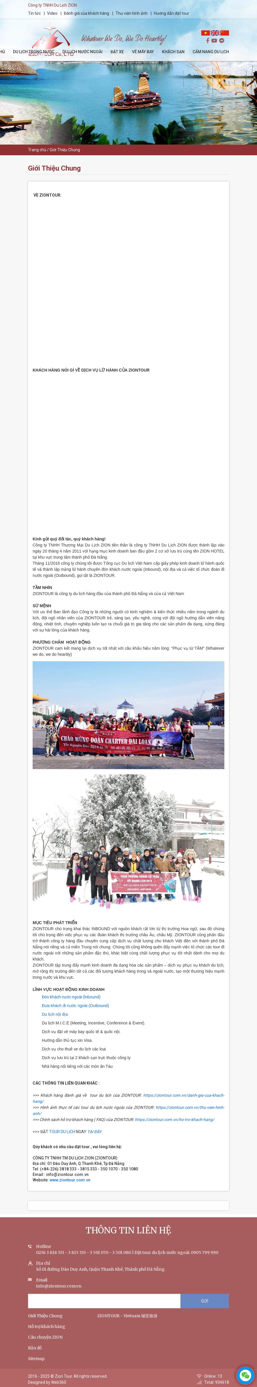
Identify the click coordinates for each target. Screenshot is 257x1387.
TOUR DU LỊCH (62, 1131)
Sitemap (36, 1364)
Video (52, 13)
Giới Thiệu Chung (45, 1321)
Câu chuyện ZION (45, 1342)
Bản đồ (35, 1353)
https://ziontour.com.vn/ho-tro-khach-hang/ (174, 1119)
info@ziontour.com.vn (58, 1291)
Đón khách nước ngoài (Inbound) (71, 997)
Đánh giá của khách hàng (86, 13)
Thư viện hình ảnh (132, 13)
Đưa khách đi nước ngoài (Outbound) (75, 1005)
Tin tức (35, 13)
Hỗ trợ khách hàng (46, 1332)
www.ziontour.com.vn (71, 1180)
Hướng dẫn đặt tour (171, 13)
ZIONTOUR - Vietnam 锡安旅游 (127, 1321)
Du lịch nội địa (55, 1014)
